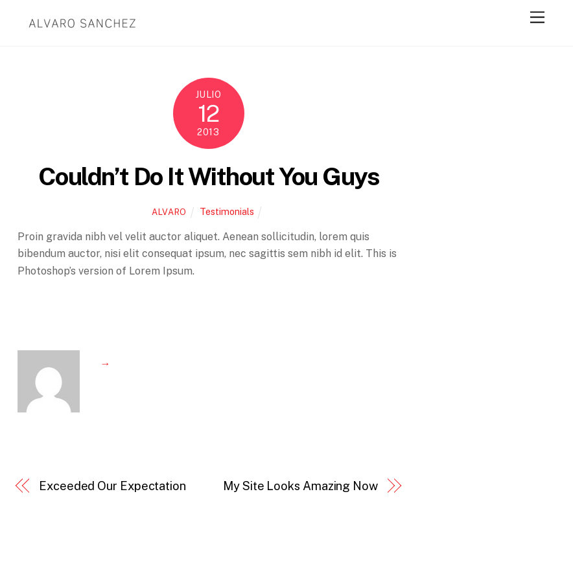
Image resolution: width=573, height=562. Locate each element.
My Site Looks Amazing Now (300, 486)
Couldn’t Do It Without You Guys (208, 176)
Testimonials (227, 211)
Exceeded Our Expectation (112, 486)
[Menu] (537, 17)
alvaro (169, 212)
